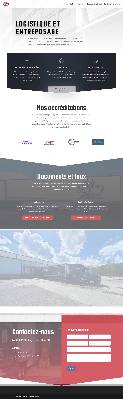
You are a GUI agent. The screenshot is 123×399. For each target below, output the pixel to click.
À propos (116, 4)
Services (80, 4)
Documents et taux (94, 4)
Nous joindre (69, 4)
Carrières (107, 4)
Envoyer (71, 372)
